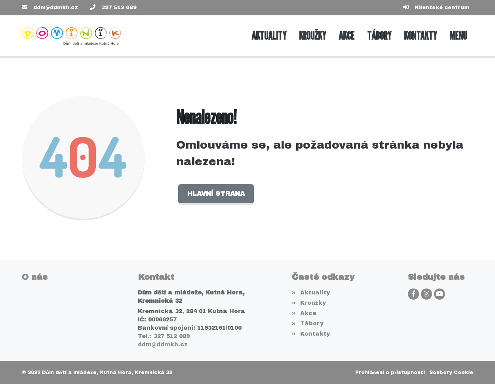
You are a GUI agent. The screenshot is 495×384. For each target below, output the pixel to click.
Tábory (307, 324)
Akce (304, 313)
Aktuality (310, 293)
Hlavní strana (216, 193)
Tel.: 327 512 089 (164, 336)
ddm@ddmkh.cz (55, 7)
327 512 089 (119, 7)
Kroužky (309, 303)
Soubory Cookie (451, 372)
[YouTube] (439, 294)
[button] (458, 35)
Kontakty (310, 334)
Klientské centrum (442, 7)
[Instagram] (426, 294)
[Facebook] (413, 294)
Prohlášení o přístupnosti (390, 372)
